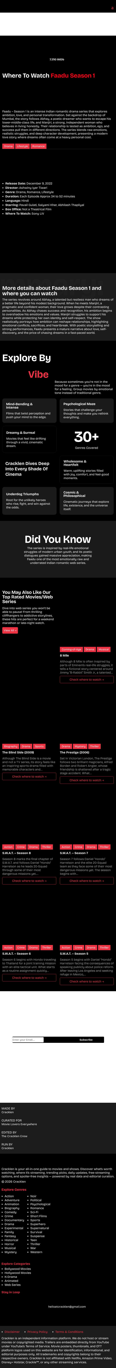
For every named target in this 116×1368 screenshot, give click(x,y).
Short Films (38, 1216)
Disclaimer (12, 1332)
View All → (10, 630)
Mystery (80, 746)
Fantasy (10, 1236)
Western (36, 1252)
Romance (38, 146)
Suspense (37, 1236)
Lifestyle (22, 146)
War (33, 1248)
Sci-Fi (34, 1212)
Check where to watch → (87, 679)
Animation (12, 1204)
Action (8, 847)
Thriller (94, 746)
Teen (33, 1240)
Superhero (38, 1224)
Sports (39, 746)
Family (9, 1232)
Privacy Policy (37, 1332)
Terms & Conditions (69, 1332)
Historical (11, 1240)
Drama (8, 146)
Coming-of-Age (71, 649)
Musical (104, 649)
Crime (21, 847)
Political (36, 1200)
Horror (9, 1244)
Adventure (12, 1200)
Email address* (28, 1039)
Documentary (14, 1220)
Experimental (14, 1228)
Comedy (11, 1212)
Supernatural (39, 1228)
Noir (33, 1196)
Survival (36, 1232)
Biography (10, 746)
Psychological (40, 1204)
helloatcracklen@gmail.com (67, 1306)
